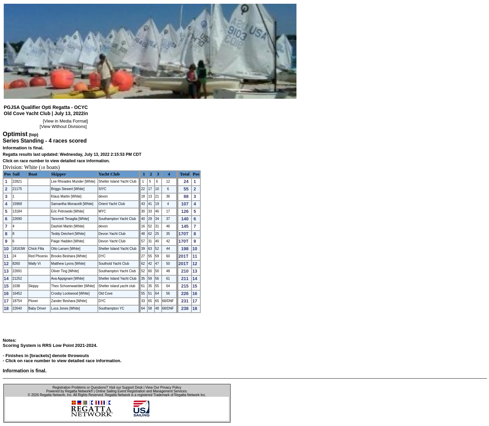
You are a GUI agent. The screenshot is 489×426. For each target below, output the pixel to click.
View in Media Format (65, 121)
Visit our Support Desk (126, 387)
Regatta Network (52, 395)
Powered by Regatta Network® (69, 391)
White (30, 167)
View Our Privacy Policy (163, 387)
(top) (33, 134)
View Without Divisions (63, 126)
